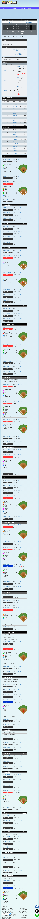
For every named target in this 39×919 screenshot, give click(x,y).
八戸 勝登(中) (7, 300)
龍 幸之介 (15, 141)
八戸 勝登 (15, 150)
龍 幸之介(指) (7, 255)
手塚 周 (13, 49)
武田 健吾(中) (7, 564)
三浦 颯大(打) (7, 719)
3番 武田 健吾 (20, 66)
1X (28, 28)
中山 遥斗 (15, 134)
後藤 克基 (15, 108)
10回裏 (5, 90)
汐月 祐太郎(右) (7, 218)
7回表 (5, 80)
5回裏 (5, 70)
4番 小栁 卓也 (20, 86)
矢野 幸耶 (15, 132)
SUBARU (11, 22)
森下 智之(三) (7, 199)
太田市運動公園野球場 (25, 20)
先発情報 (23, 33)
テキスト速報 (29, 31)
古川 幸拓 (15, 115)
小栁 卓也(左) (7, 250)
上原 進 (18, 49)
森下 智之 (15, 111)
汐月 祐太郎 (15, 136)
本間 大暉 (13, 54)
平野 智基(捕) (7, 807)
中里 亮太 (15, 104)
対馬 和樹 (19, 53)
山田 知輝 (15, 106)
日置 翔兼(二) (7, 236)
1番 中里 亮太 (20, 77)
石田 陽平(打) (7, 626)
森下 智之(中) (7, 755)
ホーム (2, 8)
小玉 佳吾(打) (7, 865)
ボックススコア (21, 31)
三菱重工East (29, 22)
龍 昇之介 (15, 120)
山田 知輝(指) (7, 176)
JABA (6, 8)
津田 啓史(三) (7, 289)
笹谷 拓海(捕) (7, 313)
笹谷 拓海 (15, 50)
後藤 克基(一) (7, 181)
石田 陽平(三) (7, 766)
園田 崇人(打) (7, 666)
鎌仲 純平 (15, 113)
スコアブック (17, 33)
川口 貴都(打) (7, 607)
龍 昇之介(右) (7, 242)
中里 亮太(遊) (7, 159)
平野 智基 (19, 54)
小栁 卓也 (15, 139)
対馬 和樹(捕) (7, 294)
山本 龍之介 (20, 836)
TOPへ (24, 205)
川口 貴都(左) (7, 761)
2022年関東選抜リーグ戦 (14, 8)
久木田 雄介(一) (7, 272)
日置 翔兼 (15, 118)
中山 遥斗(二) (7, 212)
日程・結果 (23, 8)
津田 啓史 (15, 146)
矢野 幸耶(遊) (7, 207)
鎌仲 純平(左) (7, 226)
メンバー (14, 31)
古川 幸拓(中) (7, 231)
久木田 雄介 (15, 143)
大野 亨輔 (13, 53)
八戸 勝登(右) (7, 524)
